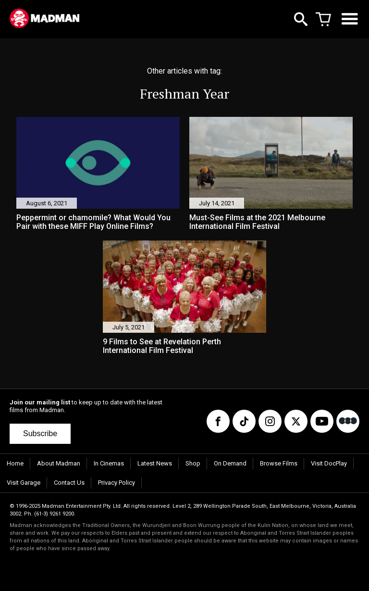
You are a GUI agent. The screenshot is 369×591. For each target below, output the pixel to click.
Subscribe (40, 433)
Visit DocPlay (329, 463)
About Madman (58, 463)
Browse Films (278, 463)
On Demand (230, 463)
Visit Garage (23, 482)
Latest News (154, 463)
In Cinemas (109, 463)
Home (15, 463)
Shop (192, 463)
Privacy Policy (116, 482)
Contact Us (69, 482)
